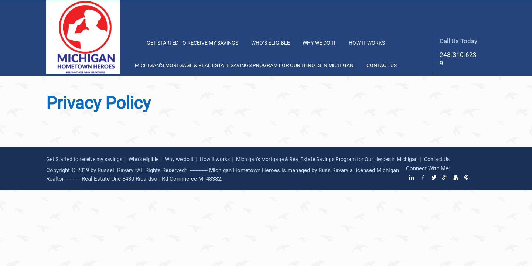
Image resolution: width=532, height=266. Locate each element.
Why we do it (319, 43)
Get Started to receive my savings (192, 43)
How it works (367, 43)
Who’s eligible (270, 43)
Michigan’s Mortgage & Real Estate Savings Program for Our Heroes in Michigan (244, 65)
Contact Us (381, 65)
